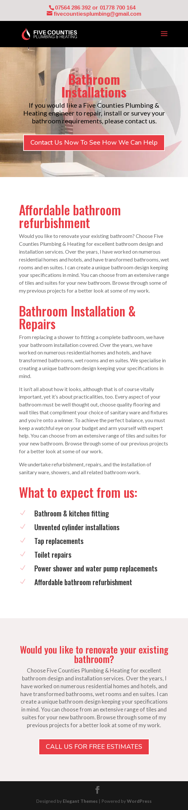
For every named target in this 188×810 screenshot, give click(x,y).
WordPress (139, 801)
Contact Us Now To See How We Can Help (94, 142)
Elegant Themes (80, 801)
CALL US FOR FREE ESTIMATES (94, 746)
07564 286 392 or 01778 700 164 (95, 8)
